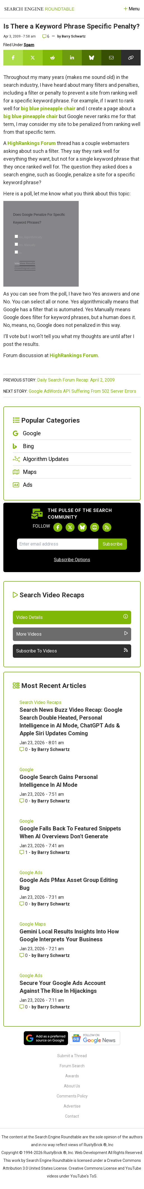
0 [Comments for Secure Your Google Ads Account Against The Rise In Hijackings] (24, 1007)
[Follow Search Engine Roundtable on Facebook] (57, 527)
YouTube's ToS (83, 1176)
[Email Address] (57, 544)
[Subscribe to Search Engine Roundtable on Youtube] (94, 527)
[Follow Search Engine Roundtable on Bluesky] (82, 527)
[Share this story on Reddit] (52, 57)
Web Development (91, 1152)
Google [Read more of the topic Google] (26, 769)
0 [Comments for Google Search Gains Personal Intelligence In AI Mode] (24, 801)
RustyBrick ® (55, 1152)
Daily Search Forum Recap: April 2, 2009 (76, 380)
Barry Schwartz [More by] (74, 36)
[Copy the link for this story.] (131, 57)
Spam (29, 45)
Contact (72, 1116)
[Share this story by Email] (111, 57)
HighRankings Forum (32, 143)
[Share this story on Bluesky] (91, 57)
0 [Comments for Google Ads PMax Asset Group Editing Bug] (24, 904)
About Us (72, 1086)
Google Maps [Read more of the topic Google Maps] (33, 924)
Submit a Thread (72, 1056)
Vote (17, 263)
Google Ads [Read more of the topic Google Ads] (31, 872)
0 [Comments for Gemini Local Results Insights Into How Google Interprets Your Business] (24, 955)
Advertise (72, 1106)
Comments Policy (72, 1096)
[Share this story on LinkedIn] (72, 57)
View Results (27, 263)
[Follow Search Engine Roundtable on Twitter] (70, 527)
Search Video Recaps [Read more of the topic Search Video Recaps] (40, 702)
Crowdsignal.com (25, 268)
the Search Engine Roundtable (55, 1137)
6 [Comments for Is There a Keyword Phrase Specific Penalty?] (45, 36)
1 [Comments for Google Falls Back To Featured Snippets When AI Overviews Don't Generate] (24, 852)
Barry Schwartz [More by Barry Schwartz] (53, 749)
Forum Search (72, 1066)
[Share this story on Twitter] (32, 57)
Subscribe (113, 544)
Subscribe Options (72, 559)
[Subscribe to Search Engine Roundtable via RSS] (106, 527)
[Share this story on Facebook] (13, 57)
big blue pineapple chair (48, 108)
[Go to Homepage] (39, 9)
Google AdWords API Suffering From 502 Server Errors (82, 391)
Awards (72, 1076)
